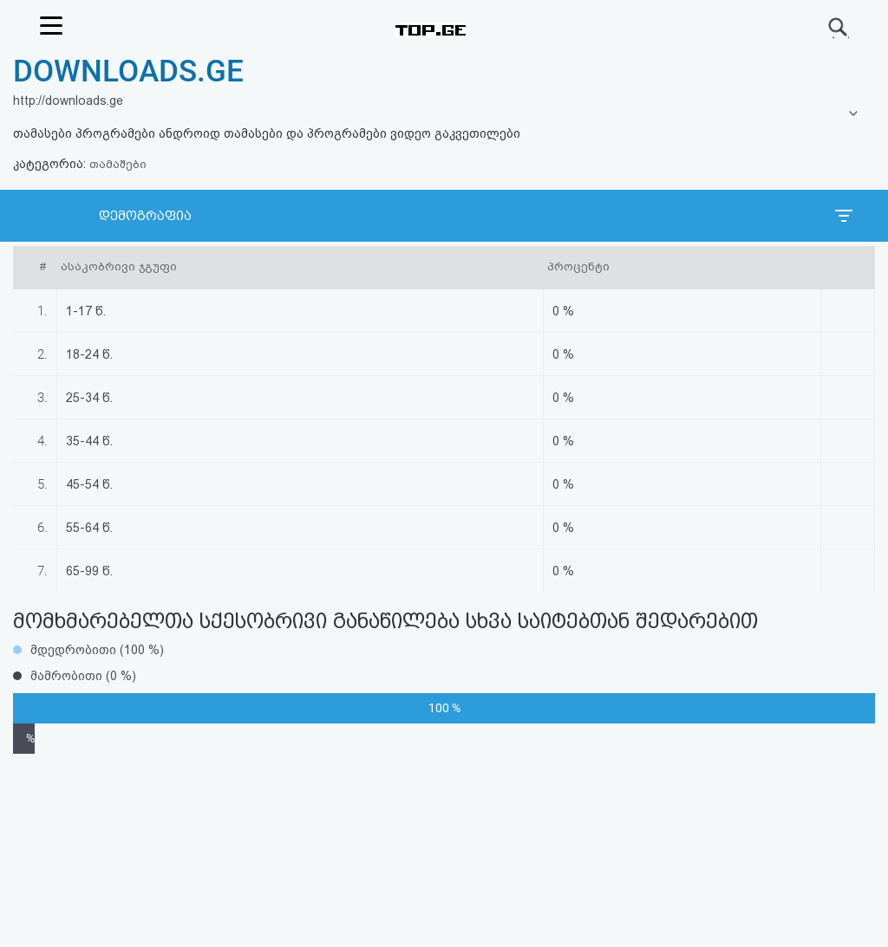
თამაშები (118, 164)
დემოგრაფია (145, 216)
